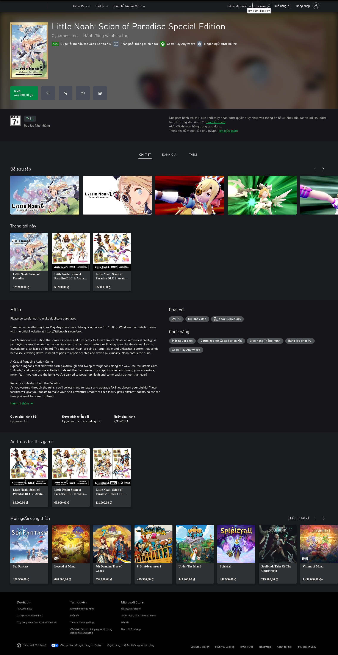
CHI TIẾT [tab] (145, 154)
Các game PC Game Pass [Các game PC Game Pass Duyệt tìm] (30, 615)
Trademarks (265, 646)
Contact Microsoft (200, 646)
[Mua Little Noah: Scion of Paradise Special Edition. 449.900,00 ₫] (24, 93)
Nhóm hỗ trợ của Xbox (127, 6)
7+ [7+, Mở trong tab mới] (30, 118)
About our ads (284, 646)
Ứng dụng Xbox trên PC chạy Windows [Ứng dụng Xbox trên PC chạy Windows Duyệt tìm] (37, 622)
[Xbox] (60, 6)
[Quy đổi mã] (100, 93)
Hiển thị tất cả (299, 518)
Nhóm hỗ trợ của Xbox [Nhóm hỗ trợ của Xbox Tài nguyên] (82, 608)
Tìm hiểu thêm (215, 122)
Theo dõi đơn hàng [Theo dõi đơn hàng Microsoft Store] (131, 629)
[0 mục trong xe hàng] (283, 5)
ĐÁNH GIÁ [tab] (169, 154)
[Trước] (314, 169)
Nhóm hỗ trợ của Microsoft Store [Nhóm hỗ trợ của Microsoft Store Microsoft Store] (138, 615)
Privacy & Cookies (224, 646)
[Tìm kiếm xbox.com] (262, 5)
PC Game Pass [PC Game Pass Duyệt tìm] (24, 608)
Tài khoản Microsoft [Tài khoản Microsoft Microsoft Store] (131, 608)
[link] (29, 262)
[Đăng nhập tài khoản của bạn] (307, 6)
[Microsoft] (31, 6)
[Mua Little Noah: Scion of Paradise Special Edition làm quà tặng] (83, 93)
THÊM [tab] (193, 154)
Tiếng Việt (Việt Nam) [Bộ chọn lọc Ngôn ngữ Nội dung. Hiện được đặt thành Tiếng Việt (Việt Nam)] (34, 645)
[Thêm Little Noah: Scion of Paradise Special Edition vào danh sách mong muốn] (48, 93)
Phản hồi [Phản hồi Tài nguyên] (75, 615)
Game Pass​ (80, 6)
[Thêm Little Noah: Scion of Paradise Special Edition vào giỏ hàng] (65, 93)
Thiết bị (99, 6)
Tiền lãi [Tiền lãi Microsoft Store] (125, 622)
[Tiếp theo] (323, 169)
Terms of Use (246, 646)
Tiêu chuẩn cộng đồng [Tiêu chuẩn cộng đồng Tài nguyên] (82, 622)
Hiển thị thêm (21, 403)
